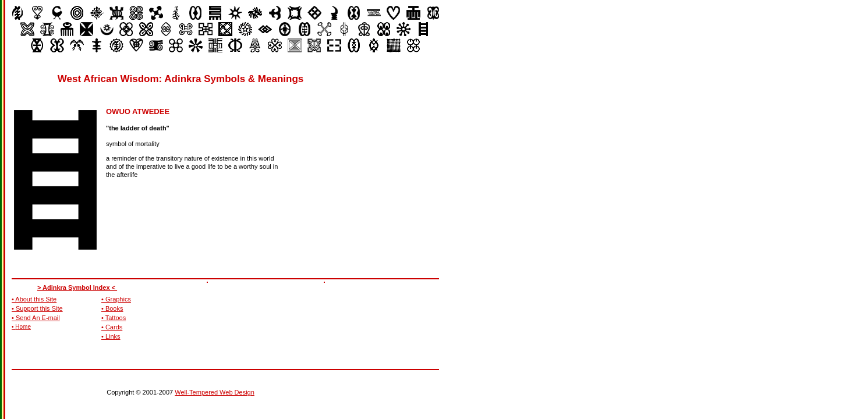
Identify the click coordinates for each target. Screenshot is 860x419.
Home (23, 327)
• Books (112, 308)
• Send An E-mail (36, 317)
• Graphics (116, 299)
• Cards (111, 327)
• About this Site (34, 299)
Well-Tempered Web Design (214, 392)
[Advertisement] (405, 145)
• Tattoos (113, 317)
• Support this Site (37, 308)
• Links (111, 336)
